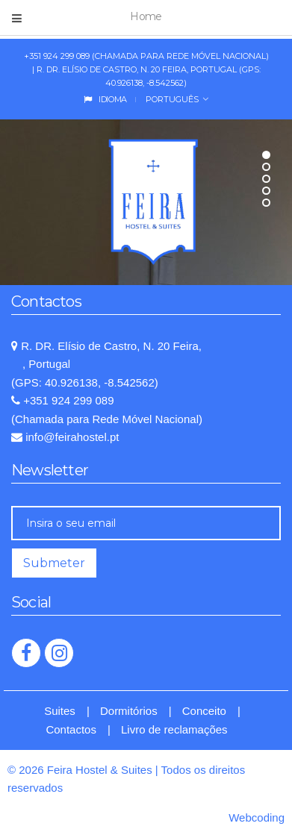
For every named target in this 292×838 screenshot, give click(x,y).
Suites (59, 710)
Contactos (71, 729)
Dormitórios (129, 710)
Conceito (204, 710)
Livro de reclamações (174, 729)
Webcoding (257, 817)
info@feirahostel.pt (70, 437)
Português (171, 99)
